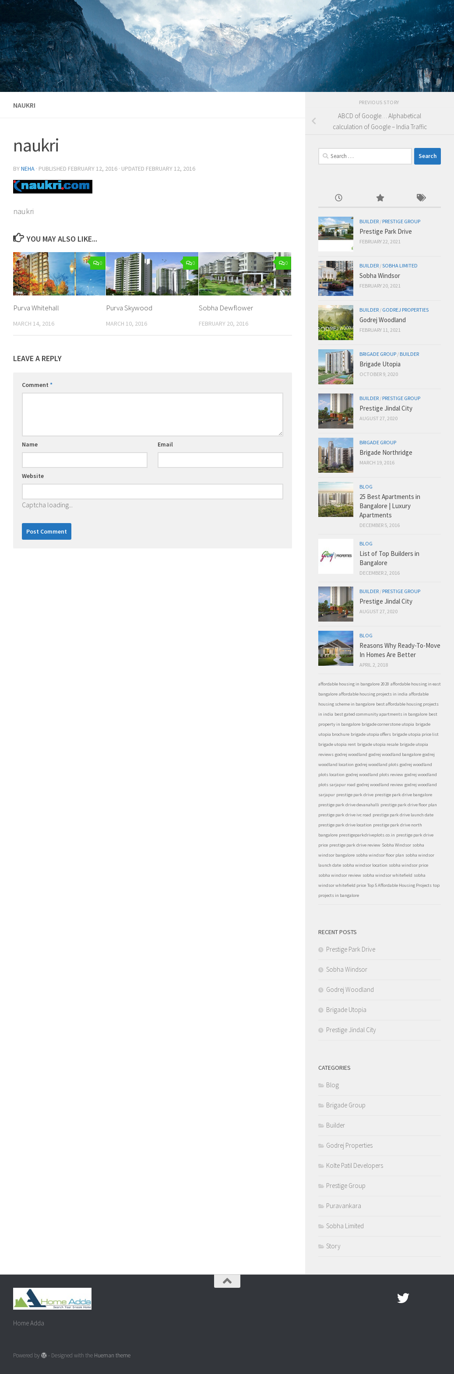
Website (33, 476)
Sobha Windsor (379, 275)
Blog (366, 486)
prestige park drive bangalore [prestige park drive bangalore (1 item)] (403, 795)
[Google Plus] (419, 1298)
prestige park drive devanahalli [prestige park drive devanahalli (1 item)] (348, 805)
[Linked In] (435, 1298)
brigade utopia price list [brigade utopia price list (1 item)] (415, 734)
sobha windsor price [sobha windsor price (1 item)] (408, 865)
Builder (369, 221)
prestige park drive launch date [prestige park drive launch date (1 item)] (403, 815)
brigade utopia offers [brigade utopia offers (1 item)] (371, 734)
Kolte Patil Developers (354, 1165)
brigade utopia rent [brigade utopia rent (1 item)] (337, 744)
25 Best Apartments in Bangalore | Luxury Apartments (389, 505)
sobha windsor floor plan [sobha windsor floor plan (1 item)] (380, 855)
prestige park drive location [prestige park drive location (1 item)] (345, 825)
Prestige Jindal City (385, 408)
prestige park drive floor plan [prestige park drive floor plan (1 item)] (408, 805)
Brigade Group (377, 354)
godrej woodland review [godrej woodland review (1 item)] (380, 784)
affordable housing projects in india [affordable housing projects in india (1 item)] (373, 694)
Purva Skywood (129, 308)
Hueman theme (112, 1355)
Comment (37, 385)
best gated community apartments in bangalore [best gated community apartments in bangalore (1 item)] (380, 714)
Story (333, 1246)
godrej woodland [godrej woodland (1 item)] (351, 754)
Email (165, 444)
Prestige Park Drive (385, 231)
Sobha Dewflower (226, 308)
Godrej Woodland (382, 320)
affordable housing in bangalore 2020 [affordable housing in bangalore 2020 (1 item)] (353, 684)
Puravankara (343, 1206)
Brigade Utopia (380, 364)
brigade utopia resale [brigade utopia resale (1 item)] (377, 744)
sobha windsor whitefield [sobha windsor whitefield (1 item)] (387, 875)
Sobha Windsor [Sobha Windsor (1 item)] (396, 845)
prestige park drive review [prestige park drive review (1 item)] (354, 845)
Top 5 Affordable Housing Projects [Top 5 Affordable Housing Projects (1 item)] (399, 885)
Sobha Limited (400, 265)
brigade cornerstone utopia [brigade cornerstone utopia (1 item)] (388, 724)
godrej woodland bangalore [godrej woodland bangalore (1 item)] (395, 754)
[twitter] (403, 1298)
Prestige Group (401, 221)
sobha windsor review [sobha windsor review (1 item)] (339, 875)
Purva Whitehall (36, 308)
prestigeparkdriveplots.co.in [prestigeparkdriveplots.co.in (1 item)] (367, 835)
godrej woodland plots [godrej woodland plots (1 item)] (376, 764)
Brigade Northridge (385, 452)
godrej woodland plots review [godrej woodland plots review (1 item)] (374, 774)
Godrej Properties (405, 309)
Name (30, 444)
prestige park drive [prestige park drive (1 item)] (354, 795)
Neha (28, 168)
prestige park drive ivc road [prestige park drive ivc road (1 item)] (344, 815)
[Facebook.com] (387, 1298)
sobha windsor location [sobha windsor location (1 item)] (364, 865)
